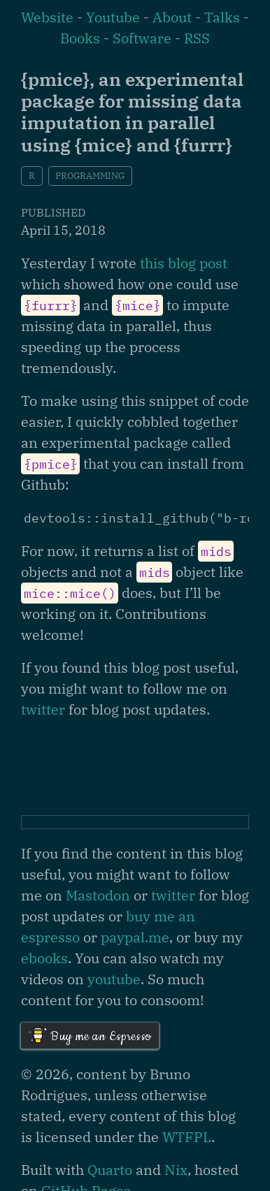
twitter (43, 709)
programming (90, 176)
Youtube (113, 17)
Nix (175, 1169)
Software (142, 38)
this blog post (183, 263)
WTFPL (186, 1136)
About (172, 17)
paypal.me (135, 937)
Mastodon (98, 895)
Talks (222, 17)
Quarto (109, 1169)
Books (80, 38)
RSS (197, 38)
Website (47, 17)
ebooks (44, 958)
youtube (114, 979)
